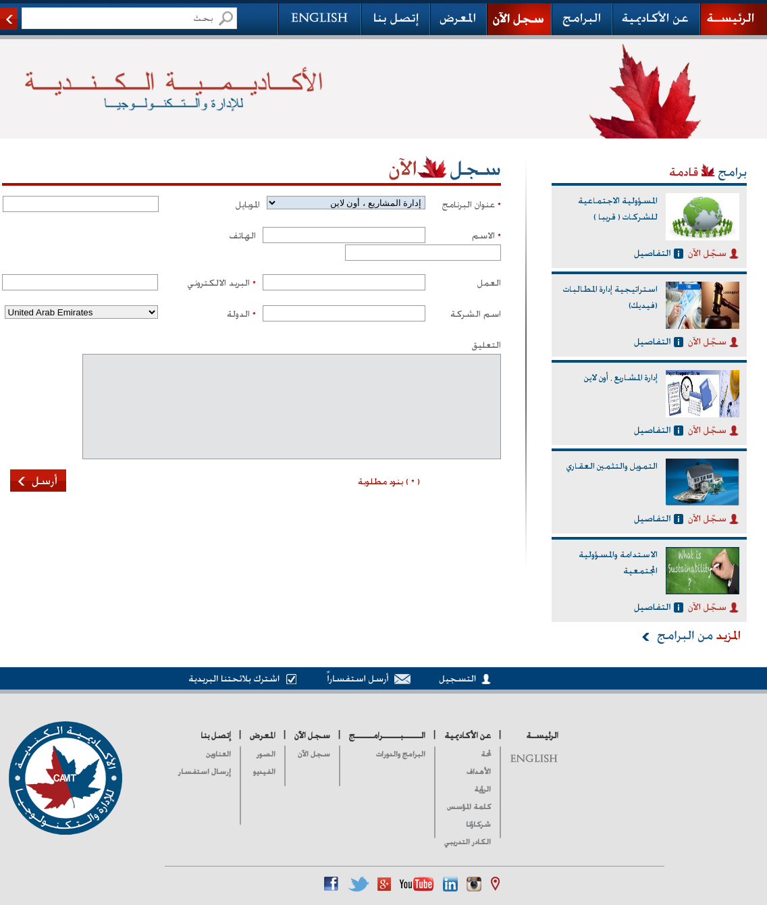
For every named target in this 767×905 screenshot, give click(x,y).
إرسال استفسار (204, 772)
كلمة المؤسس (469, 807)
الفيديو (264, 772)
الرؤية (482, 789)
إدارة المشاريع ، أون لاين (621, 377)
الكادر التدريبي (467, 842)
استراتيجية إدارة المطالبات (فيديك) (610, 297)
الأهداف (479, 772)
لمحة (486, 754)
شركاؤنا (478, 824)
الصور (266, 754)
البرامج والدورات (400, 754)
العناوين (218, 754)
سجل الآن (314, 754)
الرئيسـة (542, 735)
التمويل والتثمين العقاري (612, 466)
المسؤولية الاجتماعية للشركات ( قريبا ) (618, 208)
